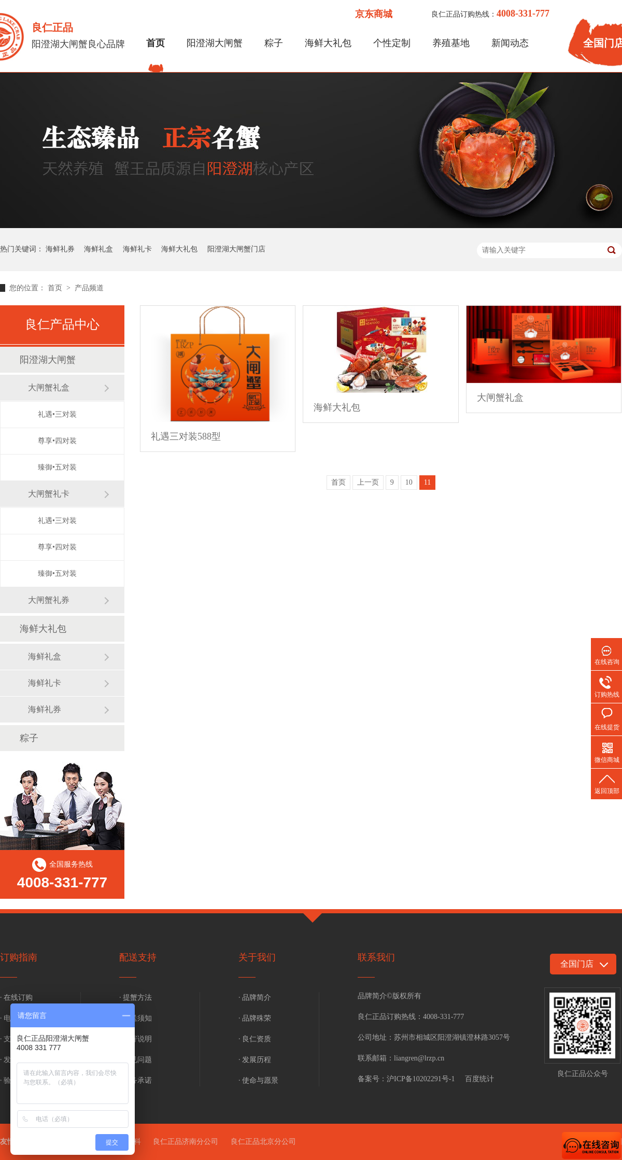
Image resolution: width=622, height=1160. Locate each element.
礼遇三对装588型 (186, 436)
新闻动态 (510, 43)
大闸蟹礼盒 (48, 387)
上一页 (368, 482)
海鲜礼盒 (98, 249)
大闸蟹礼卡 (48, 493)
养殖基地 (451, 43)
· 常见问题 (135, 1060)
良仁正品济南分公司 (185, 1141)
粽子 (273, 43)
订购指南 (18, 957)
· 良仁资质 (254, 1039)
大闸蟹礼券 (48, 600)
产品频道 (89, 288)
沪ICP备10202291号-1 (421, 1079)
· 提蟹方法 (135, 997)
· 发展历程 (254, 1060)
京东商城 (373, 14)
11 (427, 482)
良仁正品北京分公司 (263, 1141)
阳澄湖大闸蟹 (215, 43)
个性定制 (392, 43)
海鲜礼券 (60, 249)
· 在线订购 (16, 997)
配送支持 (138, 957)
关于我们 (257, 957)
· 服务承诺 (135, 1080)
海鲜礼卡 (137, 249)
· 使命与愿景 (258, 1080)
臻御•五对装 (57, 467)
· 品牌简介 (254, 997)
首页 (155, 43)
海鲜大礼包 (328, 43)
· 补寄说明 (135, 1039)
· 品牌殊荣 (254, 1018)
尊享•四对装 (57, 441)
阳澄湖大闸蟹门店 (236, 249)
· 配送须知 (135, 1018)
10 (409, 482)
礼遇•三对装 (57, 414)
